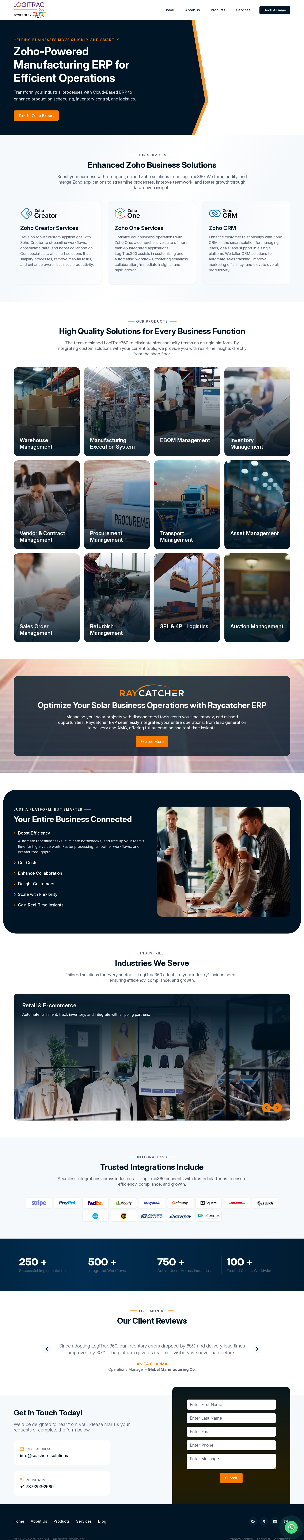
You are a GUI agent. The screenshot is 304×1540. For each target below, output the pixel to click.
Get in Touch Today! (48, 1412)
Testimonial (152, 1311)
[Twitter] (263, 1506)
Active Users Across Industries (184, 1270)
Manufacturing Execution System (113, 442)
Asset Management (256, 532)
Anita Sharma (152, 1364)
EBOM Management (186, 439)
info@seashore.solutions (44, 1455)
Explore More (152, 741)
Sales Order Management (37, 628)
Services (245, 10)
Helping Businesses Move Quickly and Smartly (66, 40)
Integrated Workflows (107, 1270)
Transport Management (177, 535)
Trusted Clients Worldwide (249, 1270)
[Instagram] (285, 1506)
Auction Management (248, 628)
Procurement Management (107, 535)
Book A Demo (275, 10)
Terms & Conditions (273, 1524)
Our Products (152, 321)
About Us (202, 10)
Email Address (35, 1449)
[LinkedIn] (274, 1506)
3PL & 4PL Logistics (185, 625)
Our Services (152, 155)
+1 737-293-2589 (113, 1455)
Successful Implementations (43, 1270)
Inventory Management (248, 442)
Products (224, 10)
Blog (102, 1506)
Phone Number (112, 1449)
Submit (231, 1478)
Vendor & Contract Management (44, 535)
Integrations (152, 1157)
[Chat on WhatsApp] (291, 1527)
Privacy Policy (240, 1524)
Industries (152, 953)
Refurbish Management (107, 628)
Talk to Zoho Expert (36, 115)
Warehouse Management (37, 442)
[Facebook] (252, 1506)
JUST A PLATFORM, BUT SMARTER (48, 809)
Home (182, 10)
